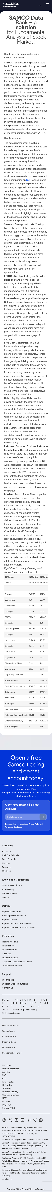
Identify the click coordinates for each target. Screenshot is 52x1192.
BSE (4, 1078)
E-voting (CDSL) (9, 1108)
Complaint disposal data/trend (17, 961)
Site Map (6, 1072)
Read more (7, 1179)
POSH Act (6, 1105)
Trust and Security (10, 1091)
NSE (28, 179)
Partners (6, 867)
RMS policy (7, 1085)
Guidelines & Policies (12, 965)
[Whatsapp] (41, 1120)
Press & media (9, 859)
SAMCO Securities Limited (13, 1128)
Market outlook (9, 893)
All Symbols (17, 1010)
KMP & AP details (10, 855)
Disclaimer (7, 1065)
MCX (4, 1098)
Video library (8, 889)
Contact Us (7, 987)
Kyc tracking (8, 980)
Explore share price (11, 911)
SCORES (6, 1101)
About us (6, 851)
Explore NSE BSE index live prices (18, 927)
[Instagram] (16, 1120)
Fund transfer (8, 945)
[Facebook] (4, 1120)
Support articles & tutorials (15, 983)
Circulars (6, 953)
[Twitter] (10, 1120)
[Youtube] (28, 1120)
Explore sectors (9, 919)
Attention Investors (10, 1095)
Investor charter (10, 957)
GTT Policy (6, 1088)
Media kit (6, 871)
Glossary (6, 897)
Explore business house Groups (17, 923)
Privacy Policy (34, 824)
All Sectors (30, 1010)
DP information (9, 949)
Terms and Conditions (13, 827)
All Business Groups (11, 1013)
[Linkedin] (22, 1120)
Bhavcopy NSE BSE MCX (14, 915)
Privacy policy (8, 1082)
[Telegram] (35, 1120)
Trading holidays (10, 941)
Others (5, 1010)
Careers (6, 863)
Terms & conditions (10, 1068)
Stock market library (12, 885)
